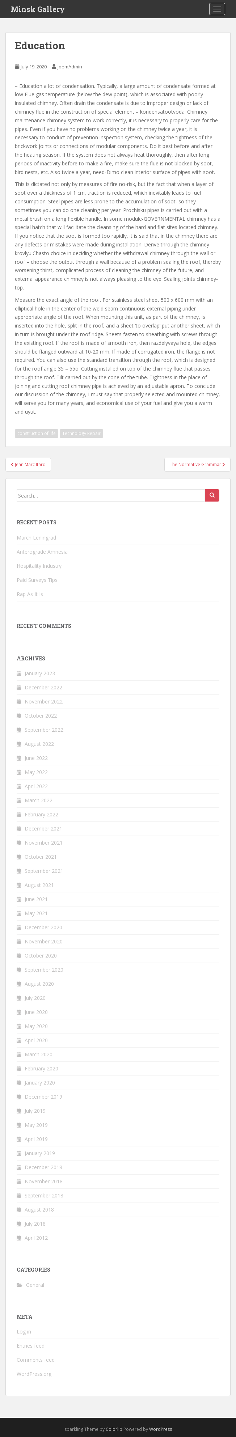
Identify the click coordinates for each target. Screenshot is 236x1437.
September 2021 (44, 870)
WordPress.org (34, 1373)
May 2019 (36, 1124)
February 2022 (41, 814)
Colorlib (114, 1429)
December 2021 (43, 828)
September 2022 (44, 729)
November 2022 (44, 701)
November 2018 (44, 1181)
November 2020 (44, 941)
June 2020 (36, 1012)
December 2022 (43, 687)
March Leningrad (36, 537)
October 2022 (41, 715)
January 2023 (40, 673)
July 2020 (35, 997)
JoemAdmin (70, 66)
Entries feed (31, 1345)
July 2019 (35, 1110)
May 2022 (36, 772)
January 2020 (40, 1082)
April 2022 (36, 786)
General (35, 1284)
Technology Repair (81, 433)
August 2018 (39, 1209)
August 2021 (39, 885)
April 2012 (36, 1237)
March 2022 (38, 800)
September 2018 (44, 1195)
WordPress (160, 1429)
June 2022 (36, 758)
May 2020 (36, 1026)
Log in (24, 1331)
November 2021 (44, 842)
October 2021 (41, 856)
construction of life (36, 433)
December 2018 (43, 1167)
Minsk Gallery (38, 9)
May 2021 (36, 913)
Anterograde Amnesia (42, 551)
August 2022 (39, 743)
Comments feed (36, 1359)
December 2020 (43, 927)
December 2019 (43, 1096)
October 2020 (41, 955)
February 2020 (41, 1068)
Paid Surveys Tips (37, 579)
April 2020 (36, 1040)
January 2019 (40, 1153)
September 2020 (44, 969)
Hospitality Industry (39, 565)
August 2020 (39, 983)
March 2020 (38, 1054)
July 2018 (35, 1223)
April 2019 (36, 1139)
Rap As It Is (30, 594)
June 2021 (36, 899)
